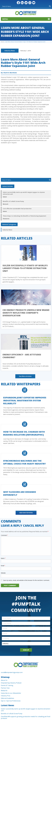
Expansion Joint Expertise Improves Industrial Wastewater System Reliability (24, 400)
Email (3, 565)
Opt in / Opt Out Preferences (11, 701)
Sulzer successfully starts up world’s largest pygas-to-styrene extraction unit (24, 193)
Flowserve (6, 218)
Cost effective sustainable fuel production (17, 208)
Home (2, 41)
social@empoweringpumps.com (12, 672)
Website (3, 573)
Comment (4, 535)
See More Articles (25, 376)
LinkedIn (22, 2)
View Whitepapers (26, 513)
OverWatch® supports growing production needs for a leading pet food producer (25, 717)
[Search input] (13, 6)
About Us (4, 680)
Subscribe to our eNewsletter (11, 693)
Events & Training (7, 685)
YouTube (33, 2)
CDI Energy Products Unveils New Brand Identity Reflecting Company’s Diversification (26, 313)
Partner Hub (5, 688)
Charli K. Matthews (10, 73)
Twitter (26, 2)
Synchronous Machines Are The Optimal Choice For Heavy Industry (24, 462)
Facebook (18, 2)
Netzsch (5, 204)
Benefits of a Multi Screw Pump (13, 201)
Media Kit (4, 691)
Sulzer (5, 197)
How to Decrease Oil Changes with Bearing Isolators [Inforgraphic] (24, 433)
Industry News (10, 51)
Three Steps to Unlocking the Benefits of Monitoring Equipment (24, 216)
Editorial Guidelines (7, 698)
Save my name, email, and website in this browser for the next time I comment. (26, 580)
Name (3, 558)
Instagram (29, 2)
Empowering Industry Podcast (11, 683)
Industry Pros (5, 696)
